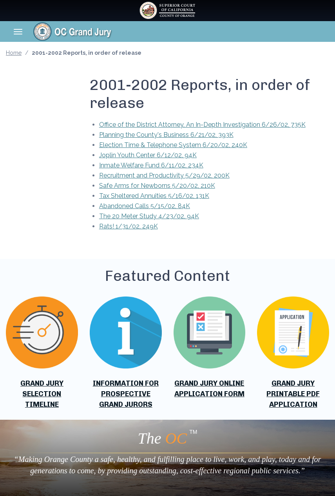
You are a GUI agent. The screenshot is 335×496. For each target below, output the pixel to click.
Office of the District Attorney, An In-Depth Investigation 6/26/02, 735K (202, 124)
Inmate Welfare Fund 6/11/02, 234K (151, 165)
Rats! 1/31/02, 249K (128, 226)
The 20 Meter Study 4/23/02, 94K (149, 216)
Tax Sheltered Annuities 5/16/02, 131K (154, 195)
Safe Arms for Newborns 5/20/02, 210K (157, 185)
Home (14, 53)
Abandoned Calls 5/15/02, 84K (144, 206)
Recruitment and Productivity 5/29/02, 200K (164, 175)
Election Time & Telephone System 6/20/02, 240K (173, 145)
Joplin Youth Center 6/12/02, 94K (148, 155)
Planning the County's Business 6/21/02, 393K (166, 134)
